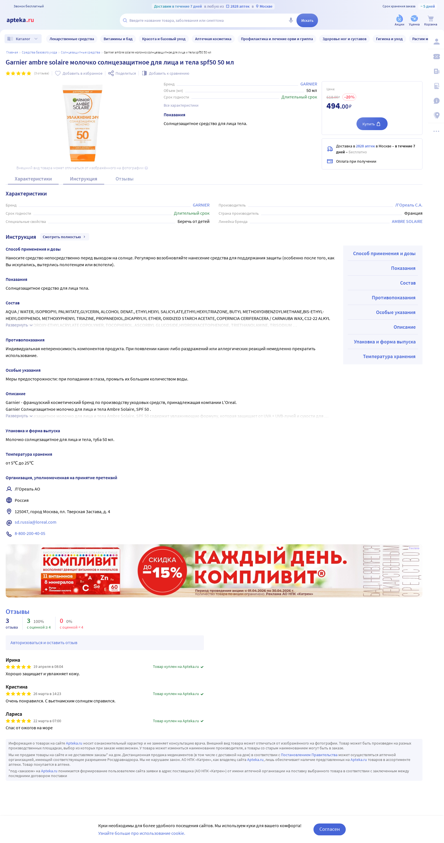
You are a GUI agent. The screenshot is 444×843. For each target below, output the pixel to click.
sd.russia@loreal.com (35, 522)
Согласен (329, 829)
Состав (408, 282)
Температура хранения (389, 356)
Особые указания (396, 312)
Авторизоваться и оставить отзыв (43, 642)
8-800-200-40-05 (30, 533)
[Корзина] (430, 21)
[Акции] (399, 21)
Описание (405, 327)
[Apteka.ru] (25, 20)
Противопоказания (394, 297)
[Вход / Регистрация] (436, 41)
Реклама (414, 548)
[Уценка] (414, 21)
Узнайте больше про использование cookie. (141, 833)
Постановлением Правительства (309, 754)
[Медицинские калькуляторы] (436, 86)
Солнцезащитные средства (80, 52)
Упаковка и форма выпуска (385, 341)
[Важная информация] (436, 100)
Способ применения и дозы (384, 253)
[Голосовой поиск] (290, 20)
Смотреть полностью (65, 236)
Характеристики (33, 178)
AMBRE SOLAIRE (407, 221)
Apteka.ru (74, 743)
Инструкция (83, 178)
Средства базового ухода (39, 52)
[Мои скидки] (436, 56)
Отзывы (125, 178)
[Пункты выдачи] (436, 115)
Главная (12, 52)
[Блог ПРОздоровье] (436, 71)
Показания (403, 268)
